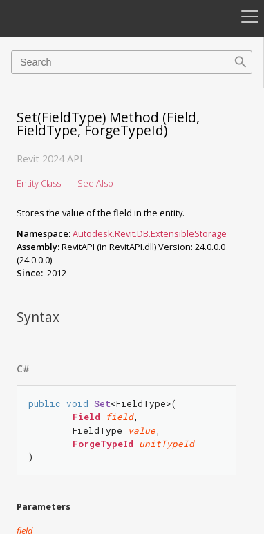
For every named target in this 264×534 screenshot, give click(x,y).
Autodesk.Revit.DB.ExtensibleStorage (150, 233)
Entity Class (39, 183)
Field (86, 416)
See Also (95, 183)
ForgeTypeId (103, 443)
